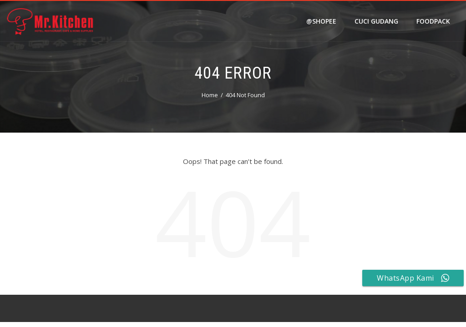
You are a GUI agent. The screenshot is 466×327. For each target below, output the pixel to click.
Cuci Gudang (376, 21)
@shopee (321, 21)
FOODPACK (433, 21)
